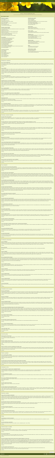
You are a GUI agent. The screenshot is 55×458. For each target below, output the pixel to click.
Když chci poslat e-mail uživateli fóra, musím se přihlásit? (8, 35)
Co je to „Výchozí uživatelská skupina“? (33, 23)
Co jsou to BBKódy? (3, 50)
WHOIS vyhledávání (7, 440)
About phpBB (23, 430)
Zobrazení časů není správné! (5, 30)
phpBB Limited (31, 429)
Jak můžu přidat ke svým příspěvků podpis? (6, 39)
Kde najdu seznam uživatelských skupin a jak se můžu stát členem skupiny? (37, 21)
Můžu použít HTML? (3, 51)
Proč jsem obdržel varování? (5, 44)
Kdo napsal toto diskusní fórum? (32, 49)
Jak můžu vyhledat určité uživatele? (32, 37)
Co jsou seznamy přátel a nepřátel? (32, 31)
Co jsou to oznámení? (4, 54)
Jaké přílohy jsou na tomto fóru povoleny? (33, 46)
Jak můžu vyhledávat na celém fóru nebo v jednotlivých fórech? (36, 35)
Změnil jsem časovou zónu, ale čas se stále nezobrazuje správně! (9, 31)
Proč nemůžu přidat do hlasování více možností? (7, 41)
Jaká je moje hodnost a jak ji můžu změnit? (6, 34)
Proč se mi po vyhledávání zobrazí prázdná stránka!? (34, 36)
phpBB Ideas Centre (43, 434)
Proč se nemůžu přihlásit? (4, 22)
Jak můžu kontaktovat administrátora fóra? (33, 52)
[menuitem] (3, 455)
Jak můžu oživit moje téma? (4, 47)
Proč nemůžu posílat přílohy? (5, 43)
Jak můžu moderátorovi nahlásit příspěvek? (6, 45)
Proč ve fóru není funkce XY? (31, 50)
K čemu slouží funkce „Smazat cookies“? (6, 25)
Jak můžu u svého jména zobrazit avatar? (6, 33)
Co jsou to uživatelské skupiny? (32, 20)
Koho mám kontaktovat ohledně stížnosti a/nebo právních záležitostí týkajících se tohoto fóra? (40, 51)
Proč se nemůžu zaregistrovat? (5, 20)
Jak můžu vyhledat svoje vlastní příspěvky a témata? (34, 38)
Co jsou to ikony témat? (4, 56)
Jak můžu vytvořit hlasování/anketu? (6, 40)
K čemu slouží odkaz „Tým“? (31, 24)
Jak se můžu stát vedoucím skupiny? (32, 22)
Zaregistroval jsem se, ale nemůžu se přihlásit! (7, 21)
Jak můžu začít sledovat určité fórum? (33, 42)
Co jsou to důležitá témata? (4, 55)
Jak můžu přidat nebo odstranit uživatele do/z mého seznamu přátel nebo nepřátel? (38, 32)
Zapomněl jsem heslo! (4, 23)
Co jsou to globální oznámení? (5, 53)
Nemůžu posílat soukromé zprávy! (32, 27)
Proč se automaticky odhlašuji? (5, 24)
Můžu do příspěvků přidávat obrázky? (6, 52)
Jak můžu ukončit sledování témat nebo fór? (33, 43)
